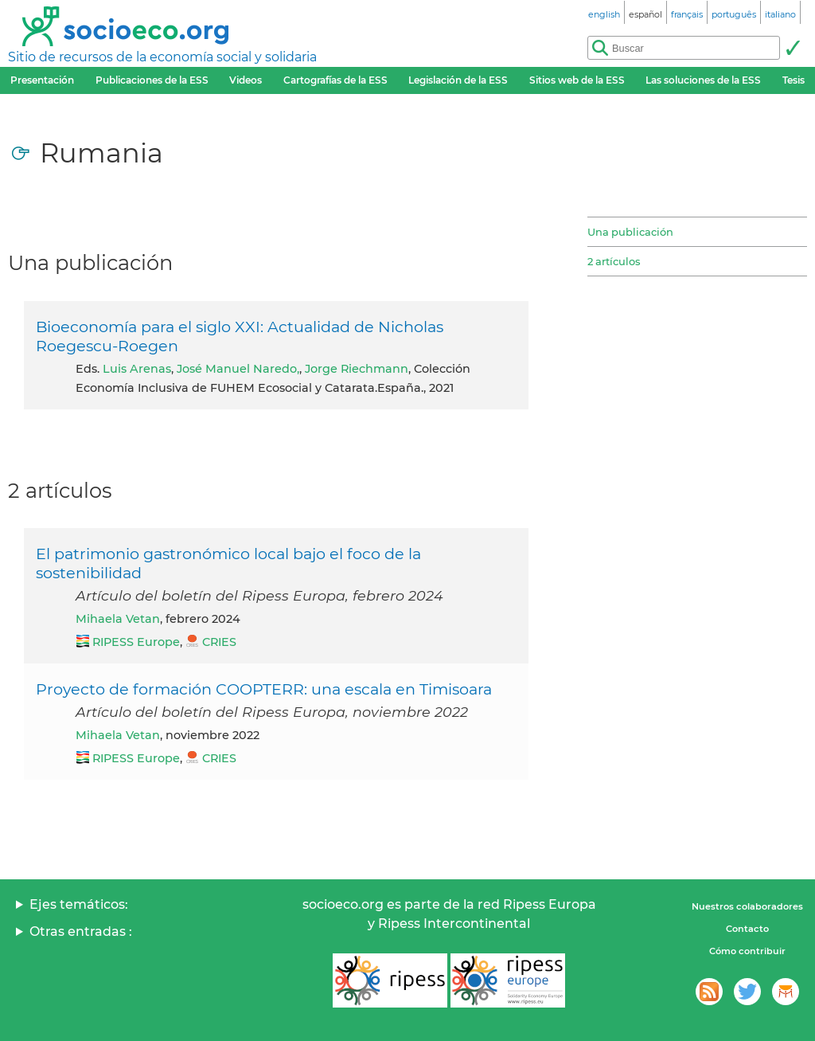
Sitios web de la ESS (577, 80)
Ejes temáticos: (78, 904)
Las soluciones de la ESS (703, 80)
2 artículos (613, 261)
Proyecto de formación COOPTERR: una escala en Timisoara (264, 689)
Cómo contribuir (747, 951)
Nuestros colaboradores (747, 906)
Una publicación (630, 231)
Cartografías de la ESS (335, 80)
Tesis (793, 80)
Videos (245, 80)
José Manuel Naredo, (238, 369)
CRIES (219, 642)
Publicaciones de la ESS (152, 80)
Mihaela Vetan (118, 619)
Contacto (747, 928)
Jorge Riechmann (356, 369)
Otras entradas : (80, 931)
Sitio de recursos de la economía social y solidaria (162, 57)
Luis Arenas (137, 369)
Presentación (42, 80)
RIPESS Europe (136, 642)
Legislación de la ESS (458, 80)
